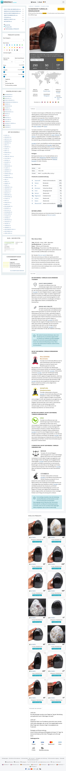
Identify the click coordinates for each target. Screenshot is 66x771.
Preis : (4, 65)
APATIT (7, 144)
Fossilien (7, 17)
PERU (7, 115)
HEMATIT (7, 175)
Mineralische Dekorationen (12, 11)
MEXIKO (7, 113)
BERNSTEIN (8, 152)
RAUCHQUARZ (8, 206)
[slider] (4, 67)
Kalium (36, 200)
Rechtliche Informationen (14, 758)
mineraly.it (34, 764)
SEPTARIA (7, 217)
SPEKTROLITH (8, 219)
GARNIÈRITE (8, 169)
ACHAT (7, 135)
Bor (35, 185)
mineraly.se (33, 766)
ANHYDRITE (8, 142)
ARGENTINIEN (8, 96)
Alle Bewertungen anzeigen (17, 270)
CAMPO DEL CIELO (9, 156)
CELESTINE (8, 158)
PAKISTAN (8, 117)
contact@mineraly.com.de (44, 762)
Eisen (36, 190)
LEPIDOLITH (8, 191)
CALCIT (7, 154)
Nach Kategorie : (7, 38)
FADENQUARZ (8, 166)
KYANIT (7, 185)
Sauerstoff (37, 180)
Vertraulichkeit (24, 758)
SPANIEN (7, 104)
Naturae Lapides (51, 215)
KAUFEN (61, 9)
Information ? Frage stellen (37, 59)
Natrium (37, 193)
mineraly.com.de (25, 764)
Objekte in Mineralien (11, 15)
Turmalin (58, 92)
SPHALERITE (8, 221)
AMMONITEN (8, 141)
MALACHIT (7, 192)
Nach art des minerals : (6, 58)
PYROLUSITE (8, 202)
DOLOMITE (8, 162)
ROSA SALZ (8, 210)
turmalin (32, 537)
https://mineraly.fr (56, 762)
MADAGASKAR (9, 111)
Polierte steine (45, 6)
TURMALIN (8, 225)
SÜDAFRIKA (8, 125)
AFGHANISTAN (8, 94)
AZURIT (7, 148)
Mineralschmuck (9, 19)
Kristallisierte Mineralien (12, 13)
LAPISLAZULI (8, 189)
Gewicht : (5, 70)
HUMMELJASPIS (9, 177)
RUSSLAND (8, 119)
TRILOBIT (7, 223)
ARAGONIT (7, 146)
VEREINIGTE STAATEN (10, 123)
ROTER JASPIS (8, 214)
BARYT (7, 150)
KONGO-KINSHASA (9, 100)
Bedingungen (5, 758)
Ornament (37, 6)
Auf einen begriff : (7, 52)
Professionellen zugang (53, 758)
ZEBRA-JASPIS (8, 233)
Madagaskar (47, 95)
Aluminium (37, 188)
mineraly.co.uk (14, 764)
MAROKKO (8, 109)
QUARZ (7, 204)
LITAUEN (7, 107)
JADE (6, 179)
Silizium (37, 183)
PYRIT (7, 200)
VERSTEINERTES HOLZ (10, 229)
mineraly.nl (51, 764)
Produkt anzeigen (37, 541)
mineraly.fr (5, 764)
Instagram (23, 762)
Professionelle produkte (11, 29)
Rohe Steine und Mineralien (12, 9)
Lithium (37, 198)
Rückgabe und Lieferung (41, 758)
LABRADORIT (8, 187)
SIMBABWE (8, 127)
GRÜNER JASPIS (9, 173)
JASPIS (7, 181)
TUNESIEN (8, 121)
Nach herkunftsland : (19, 58)
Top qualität (8, 27)
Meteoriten (8, 21)
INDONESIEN (8, 106)
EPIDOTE (7, 164)
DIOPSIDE (7, 160)
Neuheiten (7, 25)
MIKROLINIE (8, 194)
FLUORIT (7, 167)
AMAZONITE (8, 137)
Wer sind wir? (32, 758)
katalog (31, 6)
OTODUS (7, 198)
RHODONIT (8, 208)
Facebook (16, 762)
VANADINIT (8, 227)
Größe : (5, 74)
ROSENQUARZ (8, 212)
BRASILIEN (8, 98)
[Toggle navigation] (63, 2)
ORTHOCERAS (8, 196)
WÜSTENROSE (8, 231)
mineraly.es (43, 764)
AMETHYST (8, 139)
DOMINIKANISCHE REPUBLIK (11, 102)
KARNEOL (7, 183)
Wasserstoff (38, 203)
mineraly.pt (59, 764)
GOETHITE (7, 171)
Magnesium (38, 195)
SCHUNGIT (8, 215)
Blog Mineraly (9, 762)
